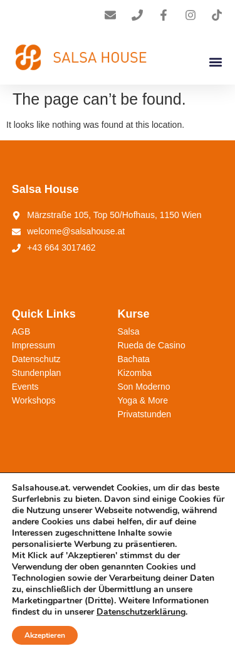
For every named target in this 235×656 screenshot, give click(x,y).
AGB (21, 331)
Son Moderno (144, 386)
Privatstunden (145, 414)
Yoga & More (143, 400)
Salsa (129, 331)
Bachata (134, 359)
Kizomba (135, 372)
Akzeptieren (44, 635)
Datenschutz (36, 359)
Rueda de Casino (151, 345)
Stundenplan (36, 372)
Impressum (33, 345)
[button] (215, 61)
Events (25, 386)
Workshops (34, 400)
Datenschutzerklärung (141, 612)
